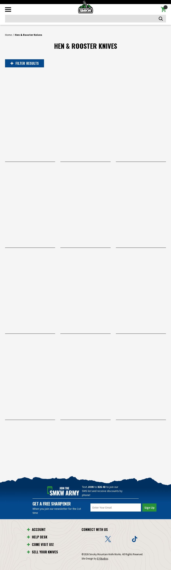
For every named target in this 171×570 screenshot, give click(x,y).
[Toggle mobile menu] (8, 9)
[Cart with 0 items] (163, 9)
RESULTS (24, 63)
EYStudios (102, 558)
